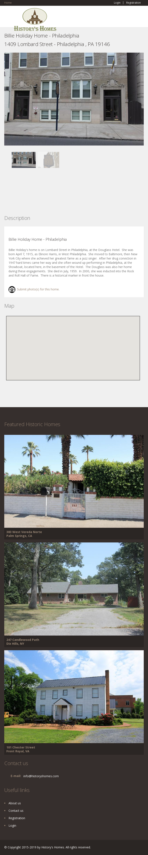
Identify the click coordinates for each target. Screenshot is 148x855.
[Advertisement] (38, 197)
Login (117, 2)
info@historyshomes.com (41, 776)
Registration (133, 2)
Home (8, 2)
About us (15, 803)
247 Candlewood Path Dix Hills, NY (22, 642)
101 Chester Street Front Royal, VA (20, 749)
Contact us (16, 811)
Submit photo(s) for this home (34, 289)
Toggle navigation (8, 18)
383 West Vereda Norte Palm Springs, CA (24, 534)
